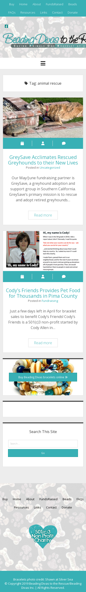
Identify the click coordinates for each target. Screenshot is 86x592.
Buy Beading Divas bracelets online (43, 377)
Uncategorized (50, 167)
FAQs (11, 12)
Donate (73, 12)
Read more (46, 215)
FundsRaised (54, 4)
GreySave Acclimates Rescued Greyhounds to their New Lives (43, 118)
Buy (11, 4)
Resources (27, 12)
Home (23, 4)
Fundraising (50, 301)
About (37, 4)
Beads (72, 4)
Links (43, 12)
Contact (57, 12)
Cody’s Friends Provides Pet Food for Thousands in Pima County (43, 251)
